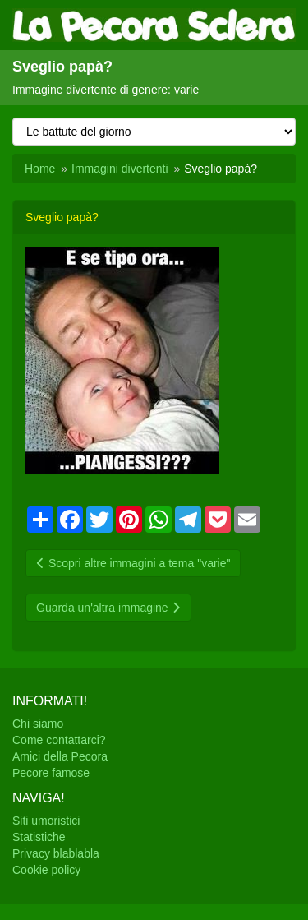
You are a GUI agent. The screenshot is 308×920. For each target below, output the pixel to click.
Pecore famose (51, 772)
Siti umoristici (46, 820)
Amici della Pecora (60, 756)
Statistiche (39, 837)
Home (40, 168)
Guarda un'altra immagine (108, 607)
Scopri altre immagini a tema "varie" (133, 563)
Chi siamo (37, 723)
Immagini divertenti (119, 168)
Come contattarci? (59, 740)
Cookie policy (46, 869)
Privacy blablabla (55, 853)
